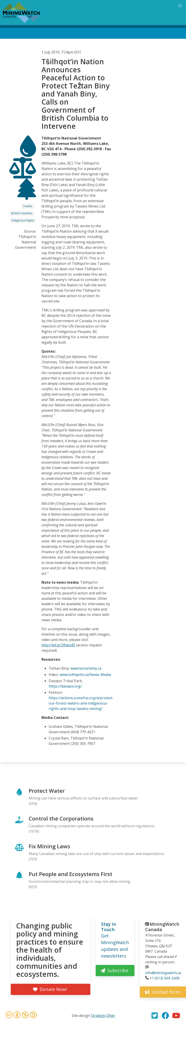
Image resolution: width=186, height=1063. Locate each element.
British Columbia (21, 213)
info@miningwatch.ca (163, 972)
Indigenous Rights (23, 220)
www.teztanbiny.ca (85, 668)
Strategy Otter (103, 1015)
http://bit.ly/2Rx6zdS (58, 645)
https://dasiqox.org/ (65, 686)
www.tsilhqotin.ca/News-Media (85, 674)
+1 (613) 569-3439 (165, 978)
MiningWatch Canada (162, 926)
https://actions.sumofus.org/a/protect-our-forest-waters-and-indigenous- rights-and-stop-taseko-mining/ (81, 703)
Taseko (27, 206)
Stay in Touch (108, 926)
